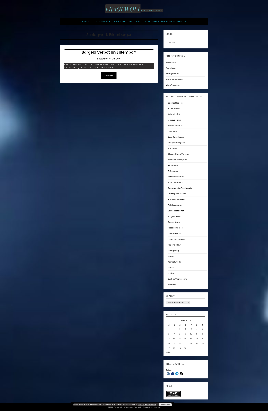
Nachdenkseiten (175, 125)
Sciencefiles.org (175, 103)
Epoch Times (174, 108)
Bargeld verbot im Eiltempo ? (109, 52)
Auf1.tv (171, 267)
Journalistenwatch (176, 182)
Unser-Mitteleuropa (177, 239)
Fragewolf (122, 9)
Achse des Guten (176, 176)
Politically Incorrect (176, 199)
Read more (109, 75)
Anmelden (171, 68)
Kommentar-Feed (174, 79)
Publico (171, 273)
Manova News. (174, 120)
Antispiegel (173, 171)
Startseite (86, 21)
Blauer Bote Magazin (177, 159)
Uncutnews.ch (174, 233)
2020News (172, 148)
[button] (168, 373)
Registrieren (171, 62)
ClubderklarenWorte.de (179, 154)
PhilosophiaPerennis (177, 193)
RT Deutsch (173, 165)
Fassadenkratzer (175, 227)
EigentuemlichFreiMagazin (180, 188)
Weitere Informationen (147, 404)
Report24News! (175, 244)
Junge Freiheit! (174, 216)
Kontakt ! (182, 21)
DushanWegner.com (177, 279)
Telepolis (172, 284)
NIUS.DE (171, 256)
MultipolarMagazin (176, 142)
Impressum (119, 21)
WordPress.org (173, 85)
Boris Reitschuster (176, 137)
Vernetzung (151, 21)
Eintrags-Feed (172, 73)
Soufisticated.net (176, 210)
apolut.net (173, 131)
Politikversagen (175, 205)
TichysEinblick (174, 114)
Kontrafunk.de (174, 262)
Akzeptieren (165, 405)
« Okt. (168, 352)
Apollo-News (174, 222)
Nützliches (167, 21)
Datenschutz (103, 21)
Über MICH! (135, 21)
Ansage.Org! (173, 250)
